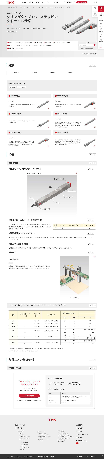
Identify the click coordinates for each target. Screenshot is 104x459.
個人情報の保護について (29, 456)
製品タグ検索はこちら (86, 48)
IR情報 (80, 431)
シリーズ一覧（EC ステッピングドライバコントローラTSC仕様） (39, 45)
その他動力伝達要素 (24, 444)
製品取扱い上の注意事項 (90, 53)
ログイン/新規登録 (29, 395)
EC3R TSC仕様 (29, 42)
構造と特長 (19, 45)
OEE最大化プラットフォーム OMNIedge (45, 437)
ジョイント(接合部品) (24, 447)
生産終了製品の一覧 (64, 433)
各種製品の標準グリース (65, 438)
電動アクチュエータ (25, 7)
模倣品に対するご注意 (64, 435)
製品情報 (15, 7)
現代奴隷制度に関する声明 (42, 456)
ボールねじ (22, 435)
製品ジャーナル (61, 440)
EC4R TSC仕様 (57, 42)
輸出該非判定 (62, 431)
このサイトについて (11, 456)
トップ (8, 7)
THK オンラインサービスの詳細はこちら (30, 400)
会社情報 (80, 428)
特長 (10, 45)
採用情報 (56, 2)
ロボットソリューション (44, 439)
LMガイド (22, 433)
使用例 (70, 72)
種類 (10, 42)
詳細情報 (11, 48)
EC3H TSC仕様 (38, 42)
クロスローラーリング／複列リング (25, 439)
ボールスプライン (23, 441)
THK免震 (41, 441)
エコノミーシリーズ (38, 7)
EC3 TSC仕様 (19, 42)
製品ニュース (61, 441)
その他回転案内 (23, 446)
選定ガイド (16, 72)
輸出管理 (52, 456)
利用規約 (19, 456)
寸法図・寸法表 (20, 48)
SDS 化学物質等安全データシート (67, 436)
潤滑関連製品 (22, 449)
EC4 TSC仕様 (48, 42)
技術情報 (35, 72)
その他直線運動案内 (24, 442)
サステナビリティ (83, 434)
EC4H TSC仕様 (67, 42)
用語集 (52, 72)
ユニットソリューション (44, 435)
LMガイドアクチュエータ (25, 436)
